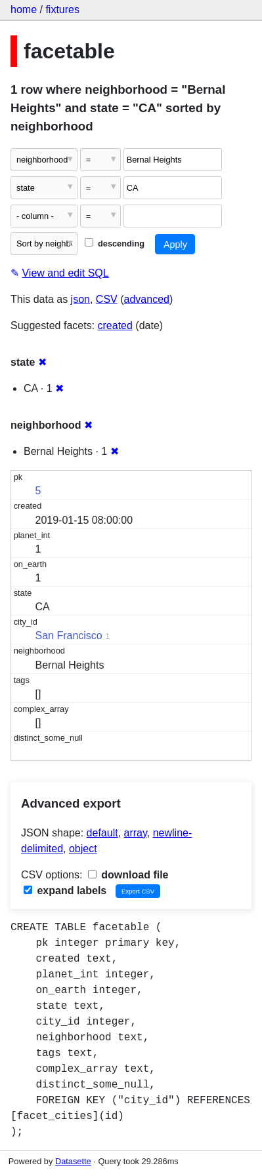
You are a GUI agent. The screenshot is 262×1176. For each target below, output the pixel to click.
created (115, 325)
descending (114, 243)
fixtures (62, 9)
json (80, 299)
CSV (107, 299)
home (24, 9)
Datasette (73, 1161)
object (83, 848)
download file (128, 874)
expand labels (65, 890)
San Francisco (68, 635)
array (135, 832)
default (102, 832)
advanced (146, 299)
